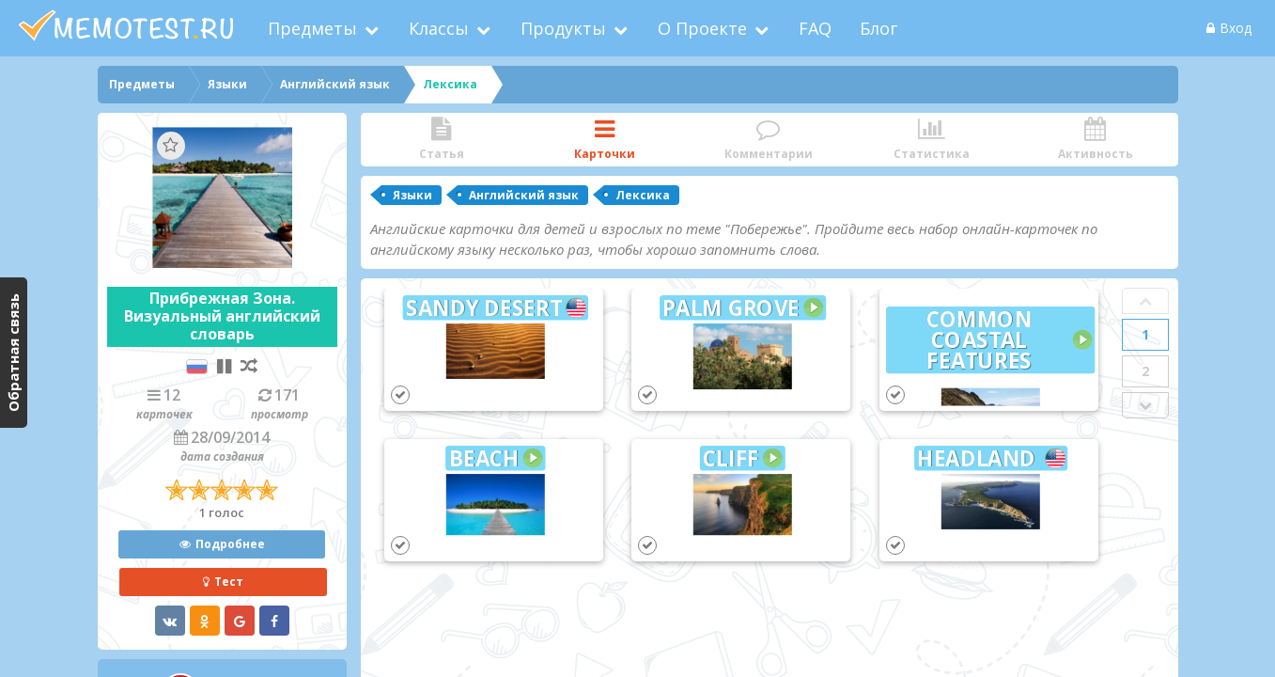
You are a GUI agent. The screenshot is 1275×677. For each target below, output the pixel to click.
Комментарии (768, 140)
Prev (1145, 301)
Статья (441, 140)
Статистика (932, 140)
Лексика (642, 195)
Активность (1095, 140)
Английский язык (524, 195)
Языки (412, 195)
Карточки (605, 140)
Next (1145, 405)
